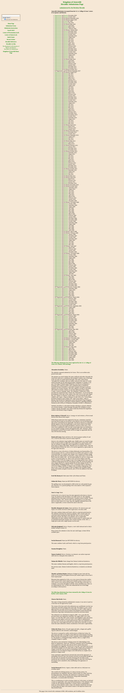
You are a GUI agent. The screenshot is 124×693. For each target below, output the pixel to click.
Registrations (58, 15)
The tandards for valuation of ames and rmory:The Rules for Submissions (11, 48)
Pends (65, 21)
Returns (66, 15)
